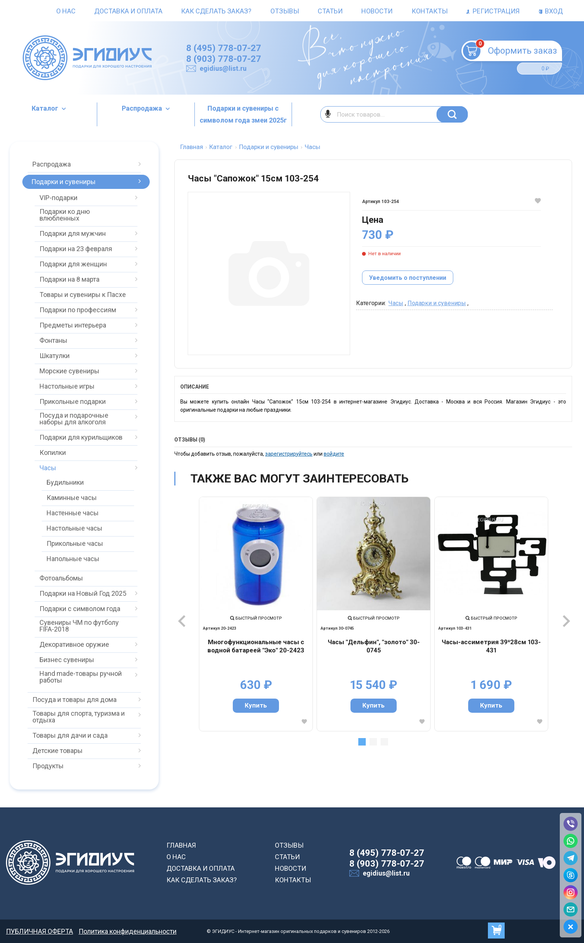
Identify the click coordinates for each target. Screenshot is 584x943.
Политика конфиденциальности (128, 931)
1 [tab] (362, 742)
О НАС (176, 857)
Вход (550, 11)
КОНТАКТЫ (293, 880)
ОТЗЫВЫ (289, 845)
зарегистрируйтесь (288, 454)
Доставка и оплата (128, 11)
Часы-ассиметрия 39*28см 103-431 (491, 646)
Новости (377, 11)
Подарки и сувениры (436, 303)
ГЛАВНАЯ (181, 845)
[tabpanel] (256, 614)
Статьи (330, 11)
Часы (395, 303)
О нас (66, 11)
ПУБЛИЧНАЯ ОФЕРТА (39, 931)
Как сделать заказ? (216, 11)
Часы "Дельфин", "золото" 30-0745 (374, 646)
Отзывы (284, 11)
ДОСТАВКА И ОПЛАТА (200, 868)
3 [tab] (384, 742)
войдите (334, 454)
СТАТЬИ (287, 857)
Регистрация (493, 11)
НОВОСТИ (290, 868)
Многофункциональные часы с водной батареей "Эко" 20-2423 (255, 646)
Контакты (430, 11)
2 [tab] (373, 742)
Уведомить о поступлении (407, 277)
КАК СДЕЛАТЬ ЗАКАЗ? (201, 880)
